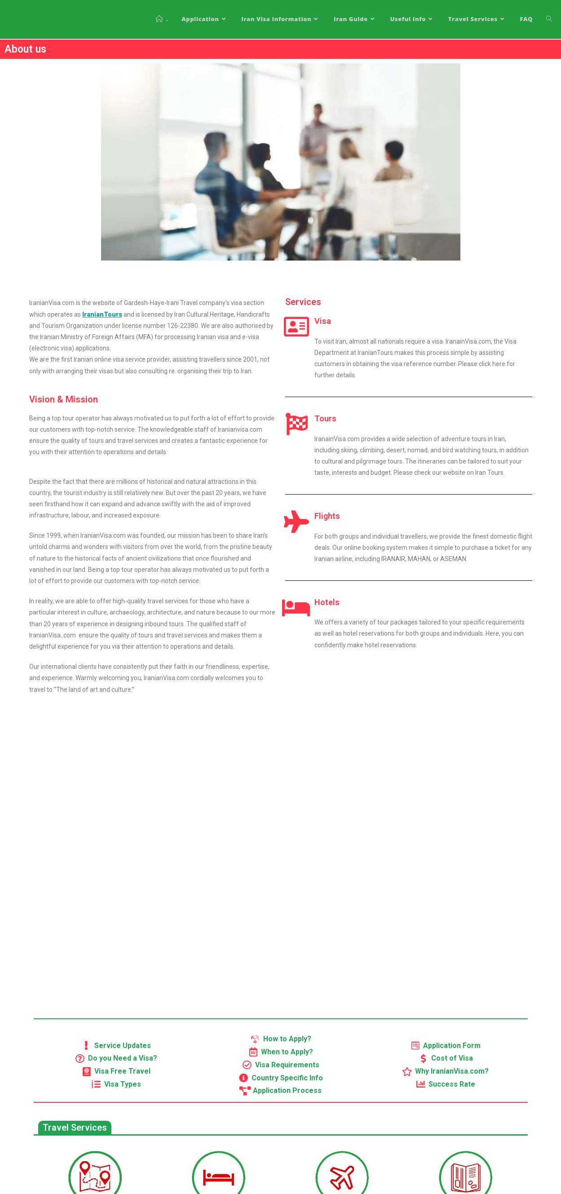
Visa (322, 321)
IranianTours (102, 314)
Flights (327, 516)
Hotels (327, 602)
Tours (325, 418)
